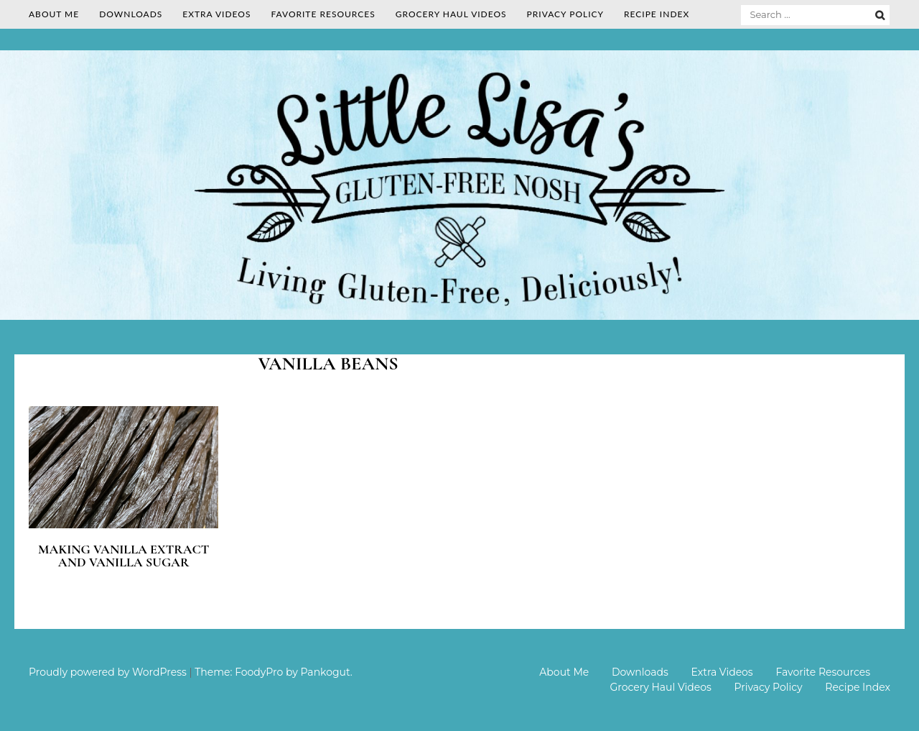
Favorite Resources (323, 14)
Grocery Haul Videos (451, 14)
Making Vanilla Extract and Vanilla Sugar (123, 555)
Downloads (130, 14)
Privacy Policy (565, 14)
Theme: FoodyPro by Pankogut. (273, 672)
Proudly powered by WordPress (108, 672)
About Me (54, 14)
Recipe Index (656, 14)
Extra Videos (216, 14)
